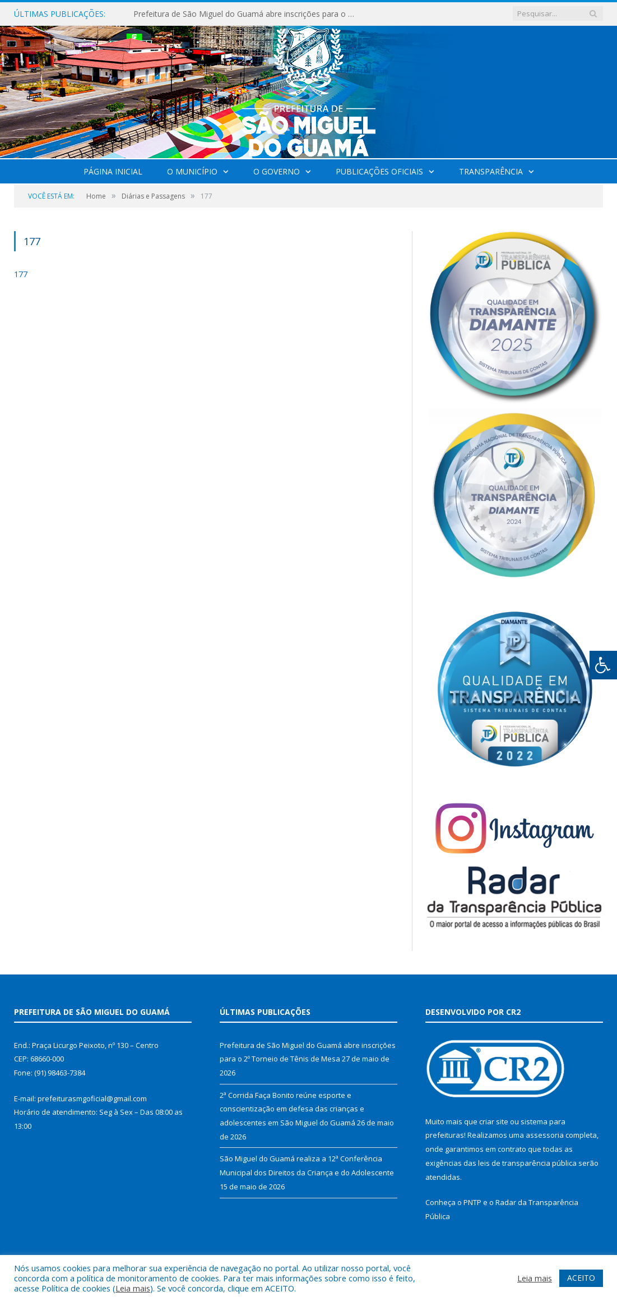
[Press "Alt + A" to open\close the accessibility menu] (603, 665)
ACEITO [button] (581, 1277)
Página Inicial (112, 171)
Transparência (491, 171)
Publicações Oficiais (379, 171)
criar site (493, 1121)
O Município (192, 171)
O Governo (276, 171)
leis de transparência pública (527, 1163)
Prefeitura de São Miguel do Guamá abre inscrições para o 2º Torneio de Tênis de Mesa (248, 14)
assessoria (545, 1135)
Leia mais (132, 1288)
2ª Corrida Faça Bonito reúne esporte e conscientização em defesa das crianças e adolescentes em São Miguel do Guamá (292, 1109)
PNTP (472, 1202)
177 (20, 274)
